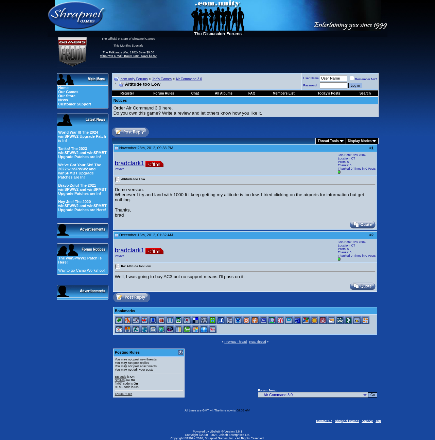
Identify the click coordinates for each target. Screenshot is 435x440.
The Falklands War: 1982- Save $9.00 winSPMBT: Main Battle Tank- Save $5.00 (128, 54)
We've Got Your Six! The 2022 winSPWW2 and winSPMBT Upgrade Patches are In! (79, 171)
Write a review (176, 113)
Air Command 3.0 (189, 79)
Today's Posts (329, 93)
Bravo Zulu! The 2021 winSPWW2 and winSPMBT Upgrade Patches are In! (82, 189)
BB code (120, 376)
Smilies (120, 380)
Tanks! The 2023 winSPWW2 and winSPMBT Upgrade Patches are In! (82, 153)
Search (365, 93)
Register (127, 93)
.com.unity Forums (133, 79)
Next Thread (257, 341)
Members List (283, 93)
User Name (311, 78)
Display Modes (360, 141)
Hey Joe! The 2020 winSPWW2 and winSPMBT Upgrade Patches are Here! (82, 206)
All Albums (223, 93)
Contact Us (324, 421)
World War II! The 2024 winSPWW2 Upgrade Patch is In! (82, 136)
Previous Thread (235, 341)
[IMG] (118, 383)
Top (378, 421)
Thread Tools (328, 141)
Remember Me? (363, 79)
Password (310, 85)
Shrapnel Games (347, 421)
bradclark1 (129, 163)
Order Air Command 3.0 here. (143, 108)
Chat (195, 93)
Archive (367, 421)
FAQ (252, 93)
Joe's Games (162, 79)
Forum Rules (124, 394)
